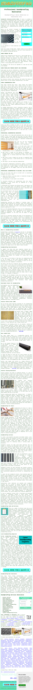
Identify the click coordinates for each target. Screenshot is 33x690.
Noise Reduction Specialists (25, 657)
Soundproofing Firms (6, 655)
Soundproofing (29, 641)
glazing (20, 380)
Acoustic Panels (8, 643)
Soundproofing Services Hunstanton (12, 595)
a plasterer (10, 620)
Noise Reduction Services (21, 648)
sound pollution (10, 30)
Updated (13, 681)
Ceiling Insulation (9, 639)
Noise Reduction (19, 652)
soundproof (29, 483)
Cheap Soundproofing (27, 665)
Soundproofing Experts (19, 641)
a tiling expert (10, 625)
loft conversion (28, 621)
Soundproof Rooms (16, 642)
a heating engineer (26, 622)
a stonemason (14, 621)
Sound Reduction (5, 658)
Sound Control (24, 642)
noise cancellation (23, 514)
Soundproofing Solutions (6, 646)
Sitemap (2, 681)
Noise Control (8, 648)
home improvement (6, 626)
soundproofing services (6, 531)
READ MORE (21, 331)
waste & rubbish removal (12, 618)
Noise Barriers (10, 640)
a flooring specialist (20, 619)
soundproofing (4, 21)
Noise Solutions (16, 643)
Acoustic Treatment (19, 639)
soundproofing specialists (7, 239)
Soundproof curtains (5, 467)
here (29, 592)
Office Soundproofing (19, 640)
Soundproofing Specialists (7, 641)
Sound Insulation (9, 650)
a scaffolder (11, 622)
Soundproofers (29, 640)
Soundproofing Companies (14, 649)
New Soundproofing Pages (7, 681)
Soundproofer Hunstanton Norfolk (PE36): (10, 19)
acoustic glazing (26, 401)
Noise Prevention (17, 655)
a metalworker (4, 619)
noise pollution (16, 587)
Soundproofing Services (6, 656)
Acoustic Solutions (18, 650)
